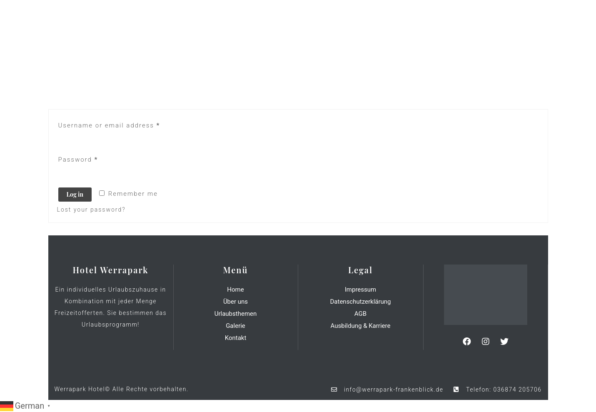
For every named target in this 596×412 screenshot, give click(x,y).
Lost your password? (91, 209)
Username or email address (109, 125)
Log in (75, 194)
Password (78, 159)
